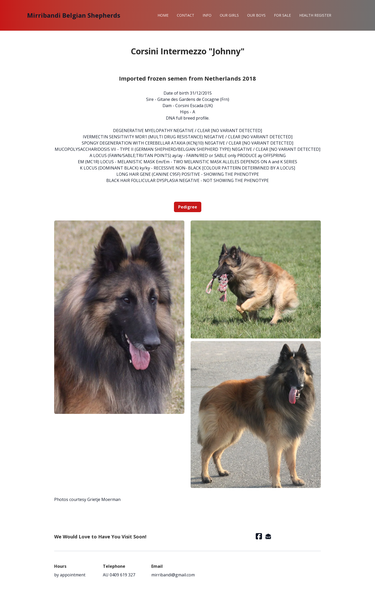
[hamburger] (126, 15)
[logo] (73, 15)
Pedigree (187, 207)
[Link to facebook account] (259, 536)
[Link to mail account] (268, 536)
